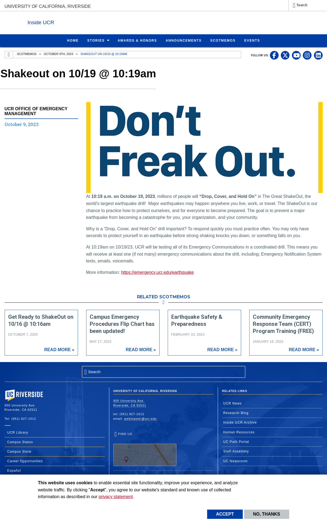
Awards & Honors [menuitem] (137, 40)
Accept (225, 514)
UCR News (232, 403)
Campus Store (19, 451)
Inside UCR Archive (240, 422)
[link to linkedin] (318, 55)
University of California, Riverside (48, 6)
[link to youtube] (296, 55)
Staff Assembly (236, 451)
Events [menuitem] (252, 40)
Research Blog (235, 413)
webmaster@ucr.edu (140, 418)
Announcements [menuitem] (183, 40)
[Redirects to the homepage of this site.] (9, 54)
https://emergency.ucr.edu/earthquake (157, 272)
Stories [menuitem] (96, 40)
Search (302, 5)
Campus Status (20, 442)
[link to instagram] (307, 55)
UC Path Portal (236, 441)
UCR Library (17, 432)
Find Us (144, 449)
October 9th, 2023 (58, 53)
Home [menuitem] (73, 40)
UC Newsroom (235, 461)
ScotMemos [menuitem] (223, 40)
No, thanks (266, 514)
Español (14, 470)
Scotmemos (26, 53)
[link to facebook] (274, 55)
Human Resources (239, 432)
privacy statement (116, 496)
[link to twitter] (285, 55)
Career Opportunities (25, 461)
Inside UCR (71, 21)
